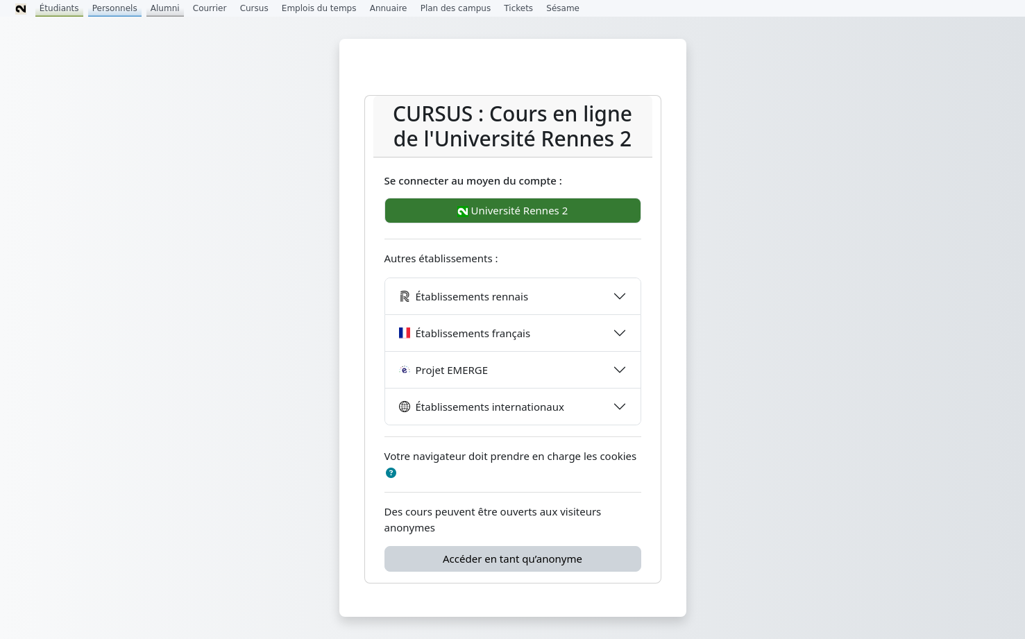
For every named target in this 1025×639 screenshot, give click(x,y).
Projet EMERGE (444, 370)
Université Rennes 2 (512, 210)
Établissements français (465, 333)
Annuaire (388, 8)
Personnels (114, 8)
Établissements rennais (464, 296)
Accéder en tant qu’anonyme (512, 558)
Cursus (254, 8)
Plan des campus (456, 8)
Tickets (518, 8)
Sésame (562, 8)
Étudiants (59, 8)
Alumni (165, 8)
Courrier (210, 8)
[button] (391, 473)
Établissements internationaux (481, 407)
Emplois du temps (319, 8)
